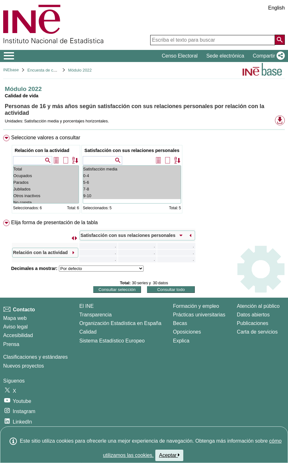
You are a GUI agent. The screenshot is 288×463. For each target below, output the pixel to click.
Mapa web (15, 318)
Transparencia (95, 314)
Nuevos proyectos (23, 366)
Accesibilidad (18, 335)
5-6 (131, 182)
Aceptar (169, 455)
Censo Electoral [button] (180, 56)
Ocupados (46, 175)
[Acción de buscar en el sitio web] (280, 40)
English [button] (276, 7)
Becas (180, 323)
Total (46, 169)
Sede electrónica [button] (225, 56)
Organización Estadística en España (120, 323)
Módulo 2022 (80, 70)
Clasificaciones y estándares (35, 357)
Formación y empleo (196, 306)
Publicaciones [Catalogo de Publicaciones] (252, 323)
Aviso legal (15, 326)
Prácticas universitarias (199, 314)
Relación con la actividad (42, 150)
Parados (46, 182)
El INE (86, 306)
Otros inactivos (46, 195)
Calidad (87, 332)
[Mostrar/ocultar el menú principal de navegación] (9, 56)
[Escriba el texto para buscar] (212, 40)
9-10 (131, 195)
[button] (267, 56)
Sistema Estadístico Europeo (111, 340)
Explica (181, 340)
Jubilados (46, 189)
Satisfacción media (131, 169)
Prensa (11, 344)
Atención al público (258, 306)
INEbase (11, 69)
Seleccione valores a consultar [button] (45, 137)
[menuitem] (144, 175)
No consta (46, 202)
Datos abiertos (253, 314)
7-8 (131, 189)
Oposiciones (187, 332)
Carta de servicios (257, 332)
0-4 (131, 175)
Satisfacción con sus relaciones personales (131, 150)
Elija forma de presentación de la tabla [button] (54, 222)
